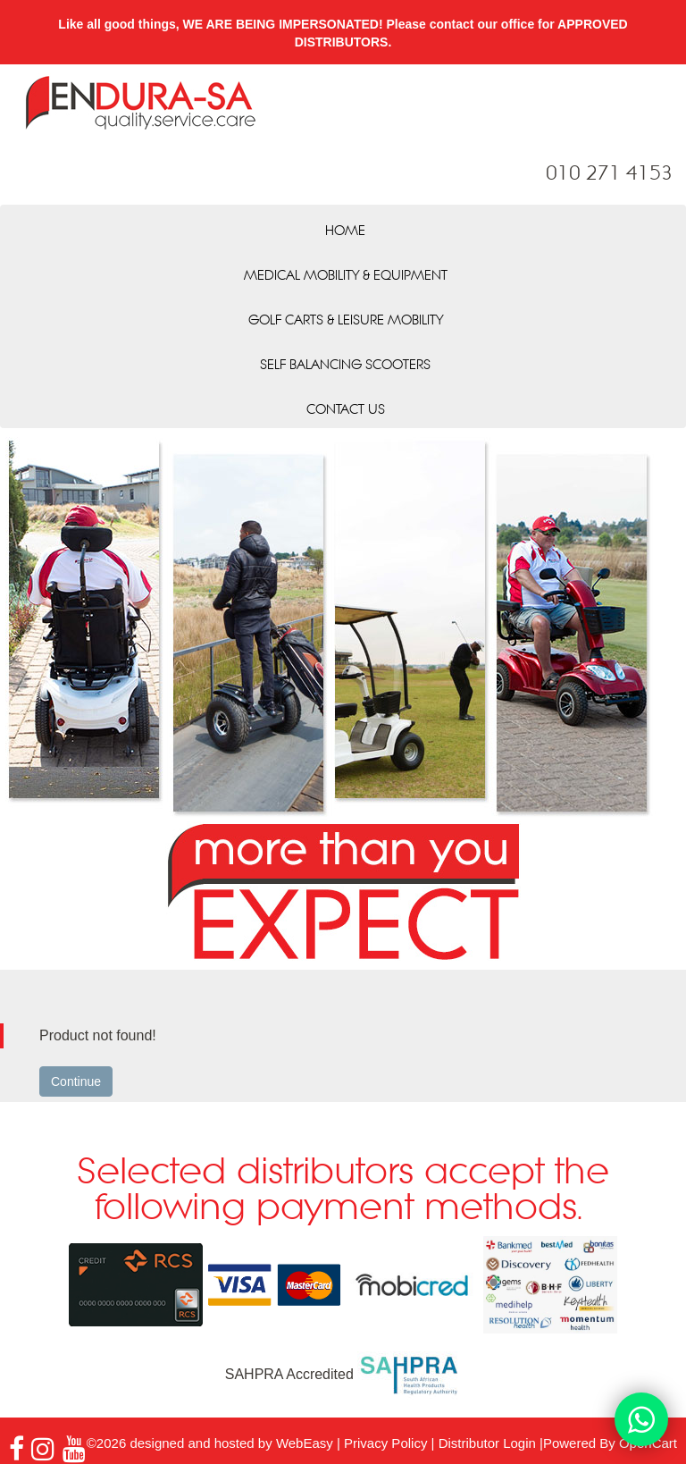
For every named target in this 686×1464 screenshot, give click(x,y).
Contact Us (345, 410)
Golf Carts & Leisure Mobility (345, 321)
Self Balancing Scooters (345, 365)
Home (345, 231)
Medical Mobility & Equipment (346, 276)
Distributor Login (487, 1443)
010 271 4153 (609, 174)
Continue (76, 1081)
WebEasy (304, 1443)
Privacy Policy (385, 1443)
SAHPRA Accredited (343, 1374)
